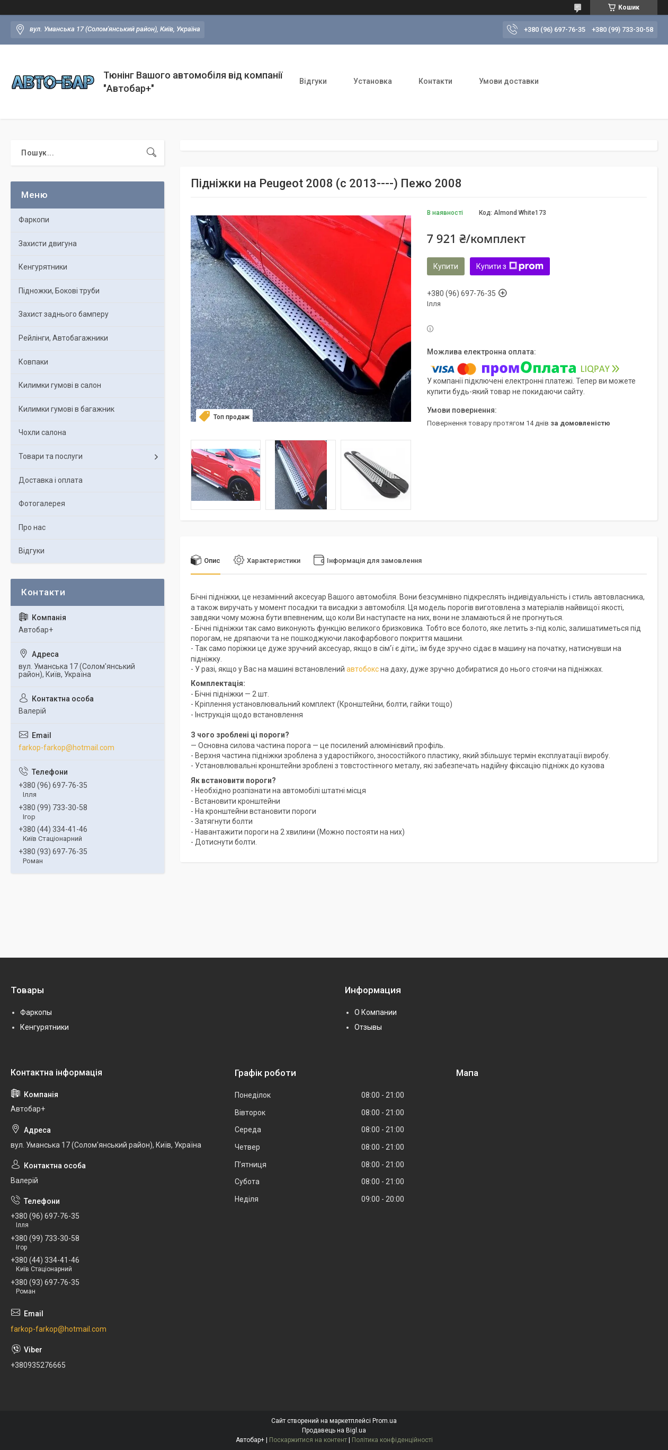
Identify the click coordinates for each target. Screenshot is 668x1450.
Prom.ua (384, 1421)
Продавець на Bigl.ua (334, 1430)
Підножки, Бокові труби (59, 290)
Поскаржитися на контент (308, 1440)
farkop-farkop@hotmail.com (66, 747)
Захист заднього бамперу (64, 314)
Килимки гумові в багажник (66, 409)
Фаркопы (36, 1012)
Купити (445, 266)
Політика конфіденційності (392, 1440)
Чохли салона (42, 432)
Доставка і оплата (51, 480)
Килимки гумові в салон (60, 385)
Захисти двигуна (48, 243)
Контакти (435, 81)
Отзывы (368, 1027)
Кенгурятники (43, 267)
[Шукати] (151, 153)
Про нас (32, 527)
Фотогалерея (42, 503)
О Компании (375, 1012)
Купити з (510, 266)
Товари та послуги (51, 456)
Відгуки (313, 81)
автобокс (362, 669)
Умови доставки (509, 81)
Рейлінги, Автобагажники (63, 338)
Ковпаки (33, 362)
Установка (372, 81)
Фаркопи (34, 219)
